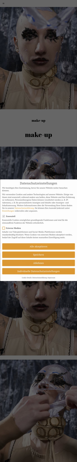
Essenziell (10, 211)
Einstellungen (8, 205)
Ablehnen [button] (38, 257)
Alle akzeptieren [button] (38, 241)
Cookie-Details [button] (26, 272)
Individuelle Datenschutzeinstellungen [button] (38, 265)
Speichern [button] (38, 249)
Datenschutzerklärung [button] (39, 272)
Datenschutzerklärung (24, 202)
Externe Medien (13, 223)
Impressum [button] (51, 272)
